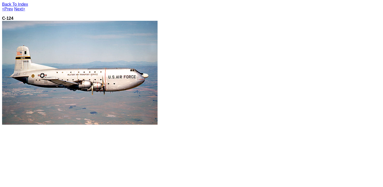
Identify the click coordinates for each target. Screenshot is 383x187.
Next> (19, 9)
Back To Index (15, 4)
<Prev (7, 9)
